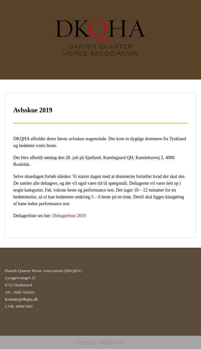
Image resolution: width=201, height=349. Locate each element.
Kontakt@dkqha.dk (21, 299)
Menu (11, 11)
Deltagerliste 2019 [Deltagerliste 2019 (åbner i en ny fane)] (69, 215)
